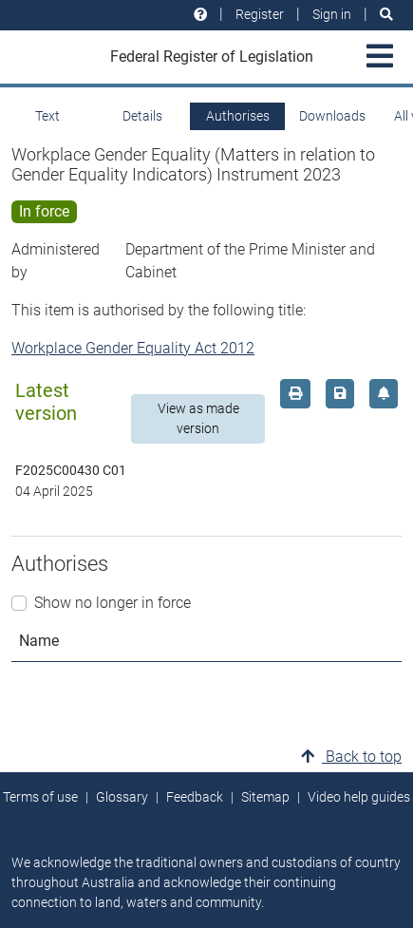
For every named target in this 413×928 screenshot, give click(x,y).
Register (259, 14)
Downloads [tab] (332, 115)
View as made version (198, 418)
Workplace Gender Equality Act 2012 (132, 348)
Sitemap (265, 797)
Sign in (331, 14)
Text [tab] (47, 115)
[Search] (386, 14)
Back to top (351, 757)
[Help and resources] (200, 14)
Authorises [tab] (238, 115)
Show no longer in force (112, 603)
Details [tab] (142, 115)
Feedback (194, 797)
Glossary (122, 797)
